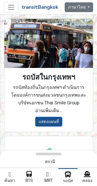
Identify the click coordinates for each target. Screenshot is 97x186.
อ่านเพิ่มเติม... (48, 110)
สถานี (50, 162)
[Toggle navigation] (11, 7)
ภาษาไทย (77, 7)
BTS (29, 177)
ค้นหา (10, 177)
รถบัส (68, 178)
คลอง (87, 177)
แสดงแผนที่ (49, 122)
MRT (48, 177)
